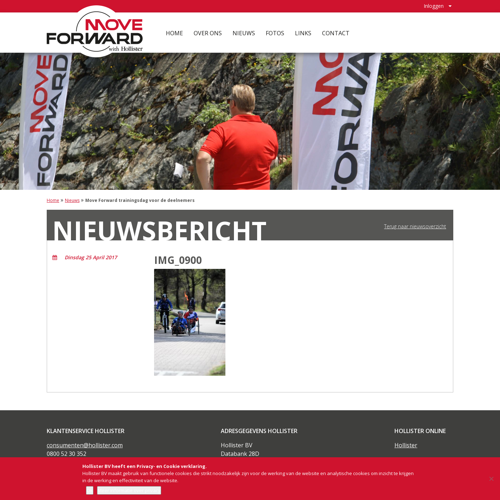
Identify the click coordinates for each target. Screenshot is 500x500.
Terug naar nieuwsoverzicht (415, 226)
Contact (336, 32)
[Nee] (491, 478)
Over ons (208, 32)
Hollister (405, 445)
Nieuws (244, 32)
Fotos (275, 32)
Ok (90, 490)
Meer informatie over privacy (129, 490)
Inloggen (434, 5)
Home (174, 32)
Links (303, 32)
